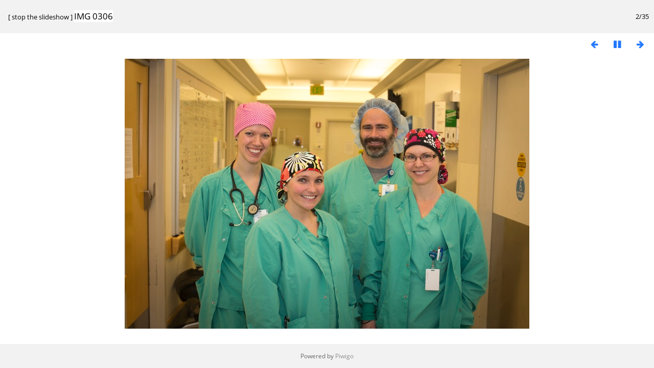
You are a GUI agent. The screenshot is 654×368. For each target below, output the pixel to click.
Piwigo (344, 356)
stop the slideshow (40, 16)
